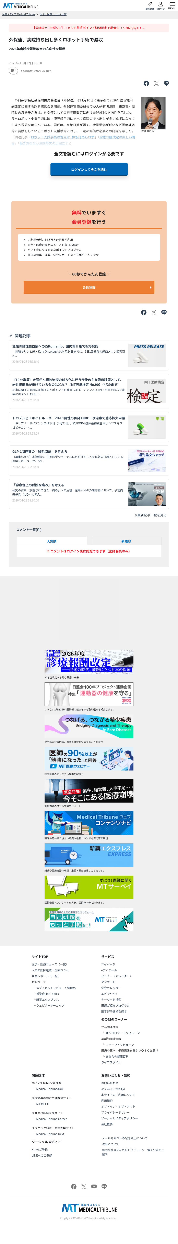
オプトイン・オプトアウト (118, 1106)
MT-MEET (42, 1104)
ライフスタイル (111, 1062)
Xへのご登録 (40, 1149)
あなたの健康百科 (117, 1056)
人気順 (52, 541)
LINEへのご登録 (42, 1155)
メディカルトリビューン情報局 (56, 988)
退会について (110, 1144)
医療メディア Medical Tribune (18, 14)
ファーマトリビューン (120, 1045)
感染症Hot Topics (47, 994)
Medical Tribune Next (50, 1134)
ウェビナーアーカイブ (50, 1005)
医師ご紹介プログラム (115, 1005)
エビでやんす (109, 994)
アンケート (108, 982)
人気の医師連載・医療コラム (50, 970)
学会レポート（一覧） (46, 976)
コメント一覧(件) (28, 529)
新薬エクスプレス (47, 1000)
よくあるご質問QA (113, 1089)
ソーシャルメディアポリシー (119, 1118)
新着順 (126, 541)
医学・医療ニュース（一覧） (50, 964)
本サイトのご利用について (118, 1095)
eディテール (109, 970)
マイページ (108, 964)
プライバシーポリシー (115, 1112)
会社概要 (107, 1124)
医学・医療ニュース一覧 (53, 14)
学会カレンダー (111, 988)
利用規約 (107, 1101)
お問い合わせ (109, 1083)
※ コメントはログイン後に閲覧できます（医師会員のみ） (89, 551)
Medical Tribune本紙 (49, 1089)
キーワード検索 (111, 1000)
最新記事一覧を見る (150, 514)
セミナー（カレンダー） (117, 976)
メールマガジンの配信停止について (125, 1138)
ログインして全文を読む (89, 169)
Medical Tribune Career (51, 1119)
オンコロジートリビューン (123, 1033)
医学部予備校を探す (114, 1011)
